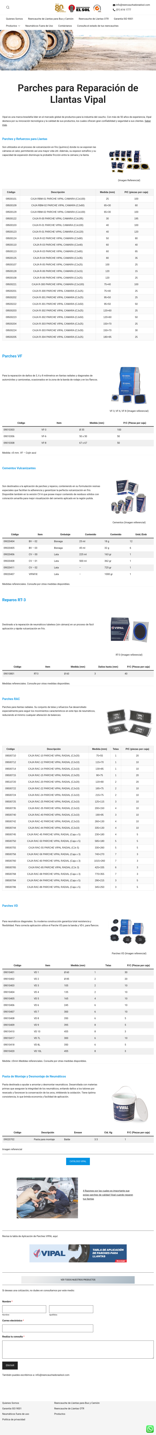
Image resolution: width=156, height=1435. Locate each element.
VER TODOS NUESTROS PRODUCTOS (78, 1279)
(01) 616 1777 (122, 9)
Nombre (7, 1300)
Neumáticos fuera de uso (15, 1413)
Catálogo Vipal (78, 1161)
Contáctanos (65, 25)
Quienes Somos (14, 18)
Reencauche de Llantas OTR (94, 18)
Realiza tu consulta (13, 1335)
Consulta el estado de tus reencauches (97, 25)
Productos (11, 25)
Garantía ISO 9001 (123, 18)
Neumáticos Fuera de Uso (39, 25)
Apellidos (53, 1314)
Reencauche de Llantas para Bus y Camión (50, 18)
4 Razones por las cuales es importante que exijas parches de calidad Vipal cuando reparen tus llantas (108, 1194)
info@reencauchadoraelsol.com (131, 4)
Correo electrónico (13, 1319)
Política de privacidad (13, 1418)
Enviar (10, 1364)
